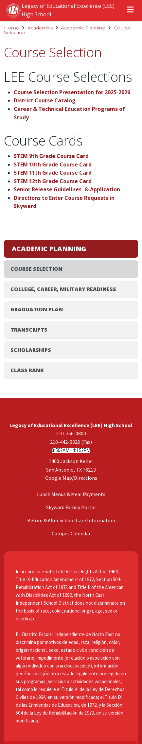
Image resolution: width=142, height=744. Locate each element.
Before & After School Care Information (71, 398)
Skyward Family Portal (71, 385)
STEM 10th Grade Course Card (53, 164)
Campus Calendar (71, 411)
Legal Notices (68, 692)
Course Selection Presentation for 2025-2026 (72, 92)
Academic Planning (83, 28)
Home (11, 28)
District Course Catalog (45, 100)
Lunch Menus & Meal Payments (71, 372)
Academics (40, 28)
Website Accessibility (68, 679)
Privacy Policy (68, 666)
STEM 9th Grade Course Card (51, 156)
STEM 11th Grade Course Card (53, 172)
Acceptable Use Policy (68, 639)
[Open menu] (130, 10)
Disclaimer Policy (68, 652)
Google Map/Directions (71, 356)
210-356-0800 (71, 311)
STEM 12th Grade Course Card (53, 181)
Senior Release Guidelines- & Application (67, 189)
